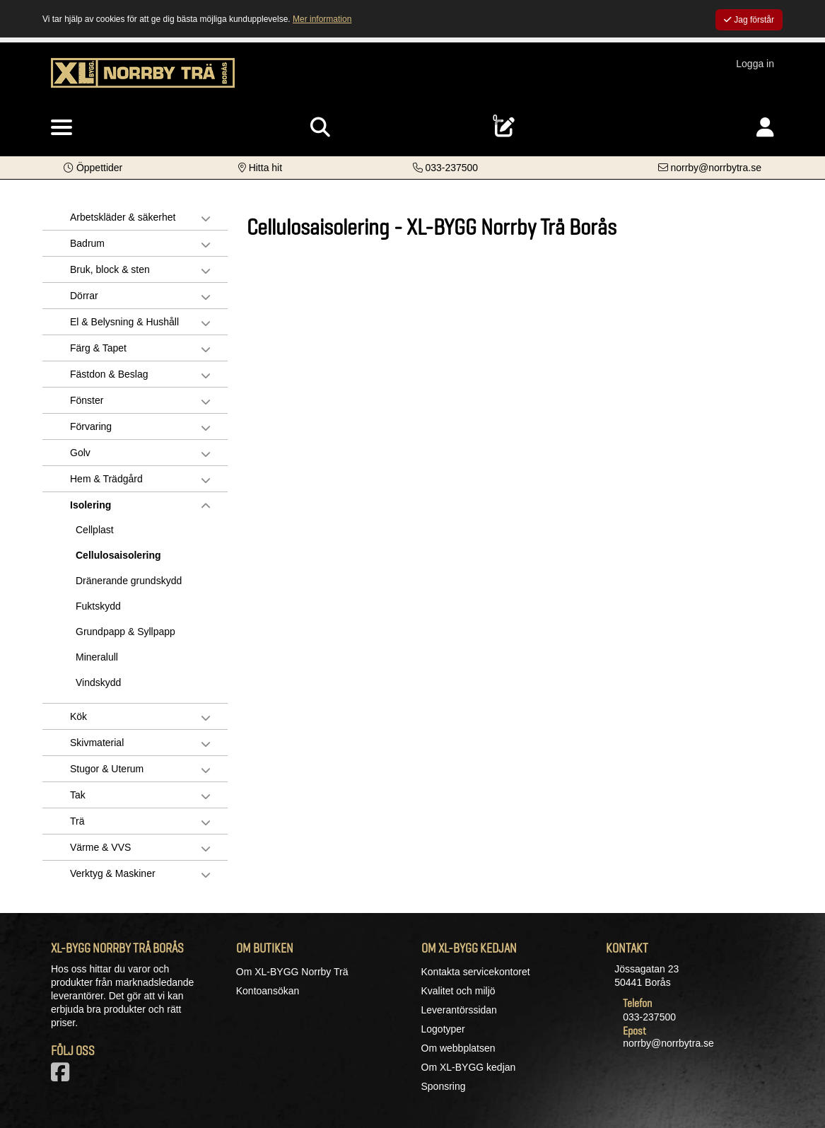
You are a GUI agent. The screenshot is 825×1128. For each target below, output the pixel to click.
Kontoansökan (268, 990)
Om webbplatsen (458, 1048)
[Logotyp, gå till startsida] (143, 80)
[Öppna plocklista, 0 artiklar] (505, 128)
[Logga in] (765, 128)
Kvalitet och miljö (458, 990)
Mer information (322, 19)
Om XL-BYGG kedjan (468, 1067)
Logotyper (443, 1029)
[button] (93, 167)
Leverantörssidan (459, 1010)
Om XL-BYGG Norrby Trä (292, 971)
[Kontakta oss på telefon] (446, 167)
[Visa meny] (61, 128)
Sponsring (443, 1086)
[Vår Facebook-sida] (63, 1076)
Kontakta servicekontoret (475, 971)
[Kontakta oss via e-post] (709, 167)
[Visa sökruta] (320, 128)
